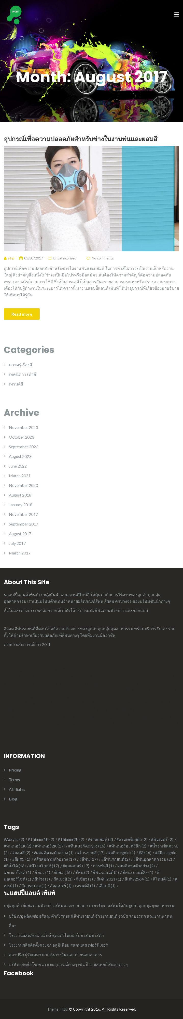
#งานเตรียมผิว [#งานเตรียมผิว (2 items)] (132, 839)
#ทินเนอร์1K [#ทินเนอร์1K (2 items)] (17, 845)
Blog (13, 798)
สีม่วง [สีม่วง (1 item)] (42, 878)
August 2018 (20, 494)
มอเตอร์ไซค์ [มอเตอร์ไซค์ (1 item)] (17, 872)
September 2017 (23, 523)
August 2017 (20, 533)
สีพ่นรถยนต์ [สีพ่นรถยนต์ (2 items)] (106, 872)
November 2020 (23, 485)
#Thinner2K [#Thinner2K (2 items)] (71, 839)
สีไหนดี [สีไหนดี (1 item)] (162, 878)
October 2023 (21, 437)
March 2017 (20, 552)
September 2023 (23, 446)
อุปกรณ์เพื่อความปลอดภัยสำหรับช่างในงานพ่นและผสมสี (80, 139)
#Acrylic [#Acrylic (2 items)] (14, 839)
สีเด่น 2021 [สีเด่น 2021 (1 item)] (108, 878)
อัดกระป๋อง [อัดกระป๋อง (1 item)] (33, 885)
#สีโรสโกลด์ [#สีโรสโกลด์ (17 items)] (44, 865)
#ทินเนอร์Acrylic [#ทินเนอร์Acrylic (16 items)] (86, 845)
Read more (21, 314)
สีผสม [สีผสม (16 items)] (63, 872)
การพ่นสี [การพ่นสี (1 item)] (103, 865)
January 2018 (20, 504)
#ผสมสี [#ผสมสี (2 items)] (21, 852)
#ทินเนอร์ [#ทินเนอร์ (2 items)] (162, 839)
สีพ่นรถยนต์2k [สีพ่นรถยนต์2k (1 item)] (137, 872)
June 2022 (18, 466)
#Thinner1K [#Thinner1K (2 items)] (41, 839)
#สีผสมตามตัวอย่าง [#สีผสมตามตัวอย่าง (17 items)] (55, 859)
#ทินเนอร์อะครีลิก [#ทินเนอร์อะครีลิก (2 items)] (127, 845)
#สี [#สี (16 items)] (145, 852)
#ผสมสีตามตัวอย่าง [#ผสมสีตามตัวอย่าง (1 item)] (54, 852)
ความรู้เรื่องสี (20, 364)
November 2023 (23, 427)
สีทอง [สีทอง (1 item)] (42, 872)
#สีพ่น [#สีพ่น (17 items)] (88, 859)
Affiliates (17, 789)
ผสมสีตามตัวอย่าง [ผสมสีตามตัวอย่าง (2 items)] (136, 865)
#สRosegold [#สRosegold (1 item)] (121, 852)
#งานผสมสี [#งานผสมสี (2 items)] (100, 839)
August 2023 (20, 456)
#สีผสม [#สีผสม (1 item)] (21, 859)
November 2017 (23, 514)
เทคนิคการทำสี (22, 374)
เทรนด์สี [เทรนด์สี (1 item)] (85, 885)
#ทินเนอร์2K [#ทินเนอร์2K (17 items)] (50, 845)
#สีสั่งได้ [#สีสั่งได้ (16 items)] (15, 865)
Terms (14, 779)
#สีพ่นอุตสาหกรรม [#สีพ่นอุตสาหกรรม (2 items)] (152, 859)
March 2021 (20, 475)
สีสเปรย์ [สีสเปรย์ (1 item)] (63, 878)
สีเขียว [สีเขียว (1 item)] (84, 878)
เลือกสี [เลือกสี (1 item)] (107, 885)
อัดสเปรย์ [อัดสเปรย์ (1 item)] (61, 885)
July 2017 (17, 543)
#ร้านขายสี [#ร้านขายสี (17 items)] (91, 852)
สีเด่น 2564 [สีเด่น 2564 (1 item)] (137, 878)
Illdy (63, 1009)
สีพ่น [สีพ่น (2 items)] (82, 872)
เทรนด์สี (16, 383)
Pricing (15, 769)
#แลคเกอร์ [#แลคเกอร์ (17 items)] (76, 865)
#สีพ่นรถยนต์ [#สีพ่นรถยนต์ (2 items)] (115, 859)
